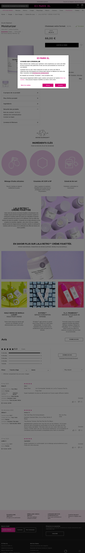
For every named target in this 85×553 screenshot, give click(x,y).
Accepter (60, 85)
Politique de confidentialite (41, 73)
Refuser (48, 85)
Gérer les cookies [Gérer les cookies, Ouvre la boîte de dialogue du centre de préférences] (26, 85)
